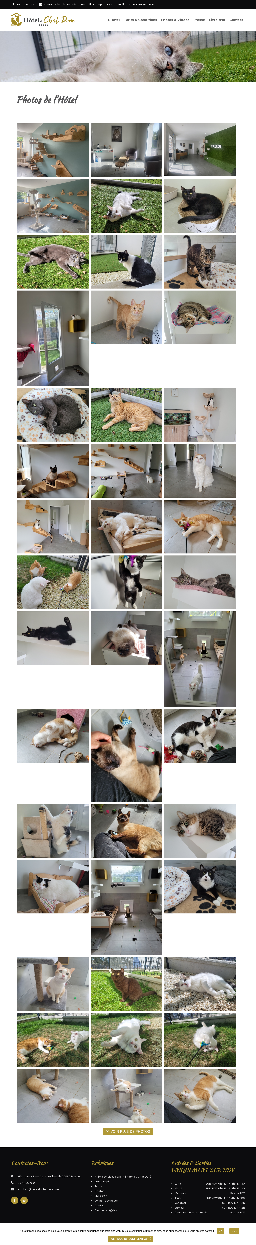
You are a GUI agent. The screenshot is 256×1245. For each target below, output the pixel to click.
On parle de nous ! (106, 1200)
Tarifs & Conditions (140, 20)
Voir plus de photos (128, 1131)
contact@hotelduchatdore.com (64, 4)
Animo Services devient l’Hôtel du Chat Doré (123, 1176)
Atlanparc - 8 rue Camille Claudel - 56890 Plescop (123, 4)
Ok (220, 1231)
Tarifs (98, 1186)
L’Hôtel (114, 20)
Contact (236, 20)
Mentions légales (106, 1210)
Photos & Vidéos (175, 20)
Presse (199, 20)
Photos (99, 1191)
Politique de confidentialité (130, 1239)
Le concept (102, 1181)
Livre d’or (217, 20)
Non (234, 1231)
